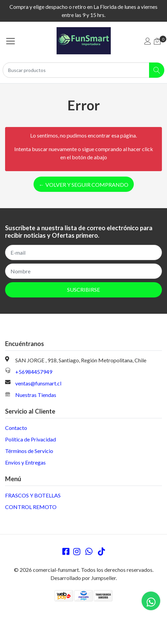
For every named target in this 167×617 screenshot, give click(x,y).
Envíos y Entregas (25, 462)
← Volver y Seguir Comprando (83, 184)
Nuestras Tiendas (35, 395)
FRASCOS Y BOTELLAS (33, 495)
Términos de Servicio (29, 451)
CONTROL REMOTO (31, 507)
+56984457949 (33, 371)
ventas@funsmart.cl (38, 383)
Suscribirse (83, 289)
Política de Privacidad (30, 439)
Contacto (16, 427)
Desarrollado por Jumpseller (83, 578)
